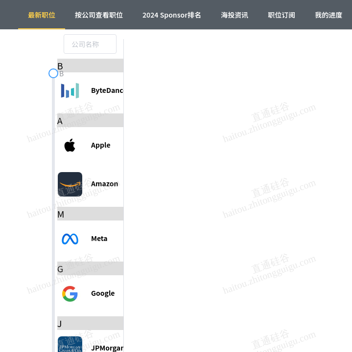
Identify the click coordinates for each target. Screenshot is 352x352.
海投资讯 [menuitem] (234, 15)
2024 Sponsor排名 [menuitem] (171, 15)
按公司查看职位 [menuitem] (99, 15)
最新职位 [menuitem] (41, 15)
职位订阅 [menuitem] (281, 15)
